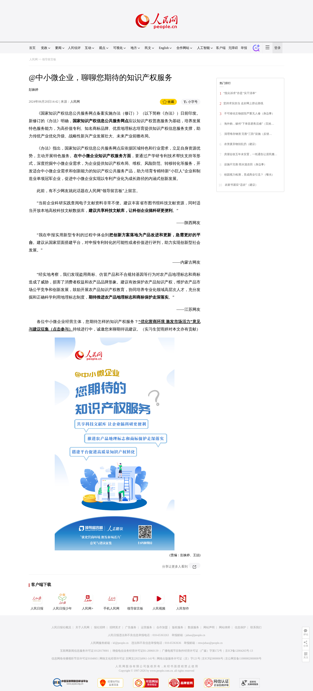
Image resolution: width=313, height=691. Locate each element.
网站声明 (209, 627)
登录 (277, 48)
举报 (244, 48)
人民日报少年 (62, 601)
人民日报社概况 (61, 627)
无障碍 (233, 48)
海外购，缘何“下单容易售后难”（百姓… (248, 123)
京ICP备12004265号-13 (239, 650)
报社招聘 (99, 627)
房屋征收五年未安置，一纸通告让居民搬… (250, 154)
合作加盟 (162, 627)
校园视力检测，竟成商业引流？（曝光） (248, 174)
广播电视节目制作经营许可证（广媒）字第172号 (192, 650)
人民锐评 (74, 48)
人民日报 (37, 601)
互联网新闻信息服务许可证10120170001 (84, 650)
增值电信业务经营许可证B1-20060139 (135, 650)
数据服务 (193, 627)
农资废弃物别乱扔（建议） (240, 144)
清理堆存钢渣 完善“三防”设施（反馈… (247, 133)
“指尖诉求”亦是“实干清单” (239, 93)
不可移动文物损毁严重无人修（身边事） (248, 113)
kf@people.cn (121, 642)
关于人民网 (82, 627)
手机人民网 (111, 601)
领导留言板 (49, 59)
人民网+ (88, 601)
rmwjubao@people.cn (210, 642)
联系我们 (255, 627)
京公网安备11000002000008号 (243, 658)
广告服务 (130, 627)
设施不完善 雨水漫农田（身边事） (245, 164)
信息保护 (240, 627)
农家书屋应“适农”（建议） (241, 184)
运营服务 (146, 627)
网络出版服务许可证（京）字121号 (178, 658)
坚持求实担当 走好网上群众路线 (243, 103)
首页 (32, 48)
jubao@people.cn (195, 635)
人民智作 (183, 601)
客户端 (221, 48)
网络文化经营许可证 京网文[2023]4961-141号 (127, 658)
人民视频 (159, 601)
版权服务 (177, 627)
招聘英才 (115, 627)
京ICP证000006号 (212, 658)
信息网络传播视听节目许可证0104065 (75, 658)
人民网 (33, 59)
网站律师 (224, 627)
